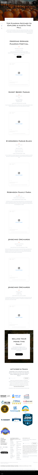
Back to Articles (9, 19)
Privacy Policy (35, 462)
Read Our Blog (18, 453)
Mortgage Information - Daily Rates (12, 450)
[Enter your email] (16, 378)
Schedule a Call (18, 459)
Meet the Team (18, 443)
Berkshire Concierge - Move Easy (12, 442)
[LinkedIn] (3, 447)
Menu (30, 2)
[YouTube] (6, 447)
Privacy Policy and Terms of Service (19, 386)
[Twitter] (2, 447)
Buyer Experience (15, 1)
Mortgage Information (17, 3)
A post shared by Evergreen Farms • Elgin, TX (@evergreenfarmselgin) (19, 184)
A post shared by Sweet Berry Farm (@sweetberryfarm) (19, 133)
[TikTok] (2, 448)
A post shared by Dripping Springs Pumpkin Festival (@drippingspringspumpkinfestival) (20, 84)
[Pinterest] (5, 447)
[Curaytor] (4, 453)
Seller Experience (22, 1)
